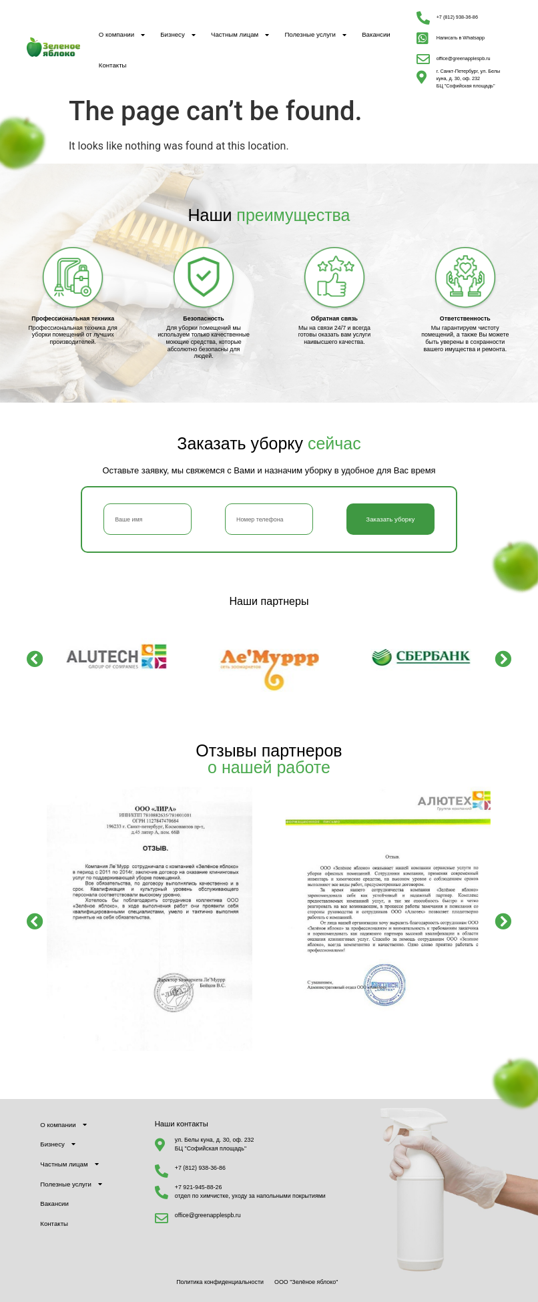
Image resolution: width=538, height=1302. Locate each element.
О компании (122, 35)
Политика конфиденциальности (220, 1282)
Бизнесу (178, 35)
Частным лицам (240, 35)
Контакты (113, 65)
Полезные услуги (315, 35)
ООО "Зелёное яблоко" (306, 1282)
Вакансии (376, 34)
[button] (35, 658)
